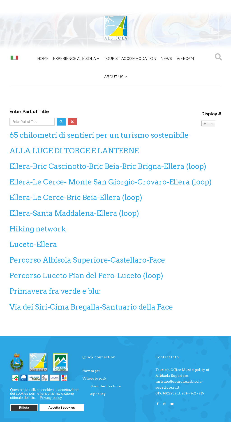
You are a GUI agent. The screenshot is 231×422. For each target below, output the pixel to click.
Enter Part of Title (29, 111)
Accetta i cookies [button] (61, 407)
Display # (211, 114)
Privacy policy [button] (51, 398)
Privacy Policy (94, 394)
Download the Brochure (101, 386)
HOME (43, 58)
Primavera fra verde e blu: (55, 291)
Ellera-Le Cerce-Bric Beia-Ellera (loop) (75, 197)
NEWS (166, 58)
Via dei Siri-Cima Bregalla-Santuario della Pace (91, 307)
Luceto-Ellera (33, 244)
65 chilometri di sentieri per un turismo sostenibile (99, 135)
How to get (91, 371)
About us (113, 77)
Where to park (94, 378)
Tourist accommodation (130, 58)
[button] (37, 398)
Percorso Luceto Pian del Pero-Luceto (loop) (86, 275)
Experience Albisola (74, 58)
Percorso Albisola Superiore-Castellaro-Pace (87, 260)
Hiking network (37, 228)
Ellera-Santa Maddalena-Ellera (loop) (74, 213)
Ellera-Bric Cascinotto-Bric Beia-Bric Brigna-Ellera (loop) (107, 166)
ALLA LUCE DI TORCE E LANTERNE (74, 150)
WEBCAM (185, 58)
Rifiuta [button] (24, 407)
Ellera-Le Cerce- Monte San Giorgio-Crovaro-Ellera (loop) (110, 181)
